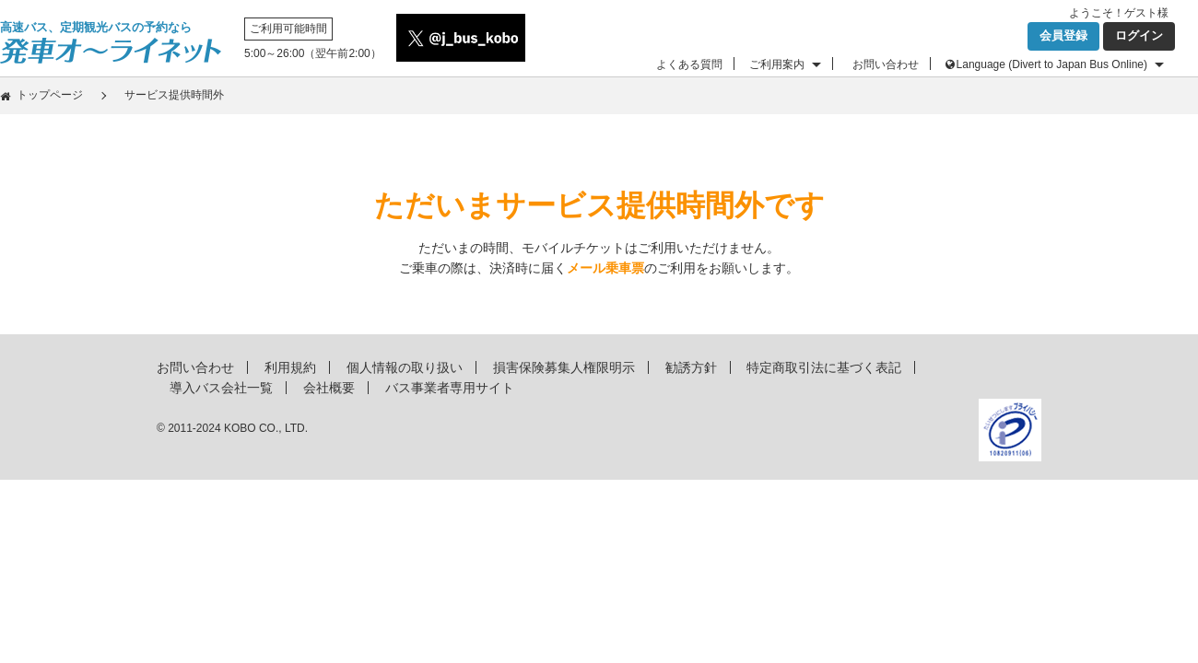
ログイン (1139, 35)
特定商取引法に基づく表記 (823, 367)
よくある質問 (689, 64)
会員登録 (1063, 35)
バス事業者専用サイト (449, 387)
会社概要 (329, 387)
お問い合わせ (885, 64)
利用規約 (290, 367)
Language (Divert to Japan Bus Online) (1052, 64)
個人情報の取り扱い (404, 367)
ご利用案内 (777, 64)
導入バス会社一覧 (221, 387)
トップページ (50, 94)
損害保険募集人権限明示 (564, 367)
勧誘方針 (691, 367)
